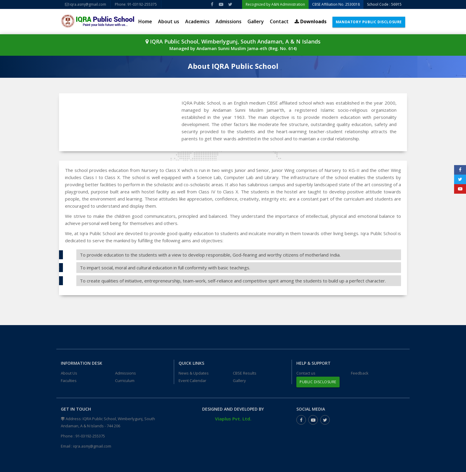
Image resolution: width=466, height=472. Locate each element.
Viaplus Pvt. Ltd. (233, 419)
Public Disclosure (318, 381)
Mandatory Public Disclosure (369, 21)
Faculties (69, 380)
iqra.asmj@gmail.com (85, 4)
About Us (69, 373)
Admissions (228, 21)
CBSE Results (244, 373)
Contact (279, 21)
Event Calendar (192, 380)
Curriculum (124, 380)
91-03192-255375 (90, 436)
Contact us (305, 373)
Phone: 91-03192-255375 (136, 4)
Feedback (360, 373)
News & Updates (194, 373)
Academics (197, 21)
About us (168, 21)
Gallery (255, 21)
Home (145, 21)
